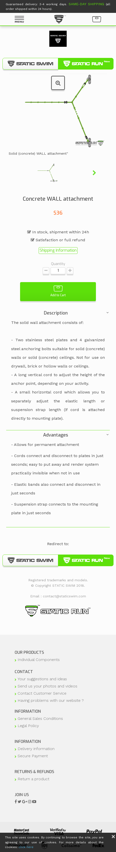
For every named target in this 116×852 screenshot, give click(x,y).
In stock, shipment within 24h (58, 232)
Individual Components (39, 659)
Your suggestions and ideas (42, 679)
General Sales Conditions (40, 718)
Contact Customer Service (42, 693)
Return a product (33, 779)
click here (26, 847)
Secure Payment (33, 756)
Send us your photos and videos (47, 686)
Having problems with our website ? (51, 700)
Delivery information (36, 748)
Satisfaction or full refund (58, 240)
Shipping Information (58, 250)
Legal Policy (28, 725)
